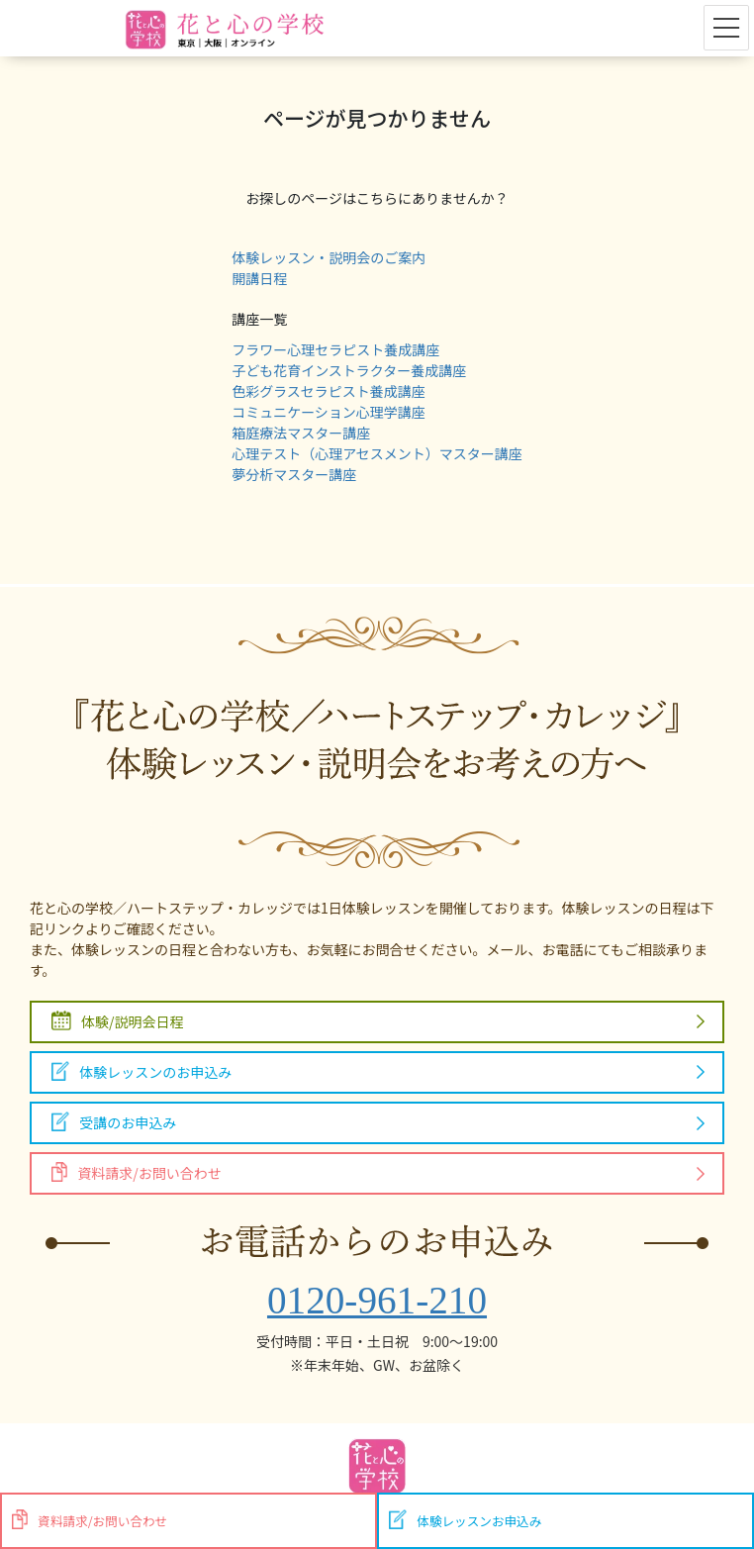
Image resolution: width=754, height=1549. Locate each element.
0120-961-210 (377, 1300)
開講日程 (259, 278)
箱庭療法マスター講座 (301, 432)
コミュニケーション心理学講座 (328, 412)
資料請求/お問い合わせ (136, 1172)
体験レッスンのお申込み (141, 1071)
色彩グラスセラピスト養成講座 (328, 391)
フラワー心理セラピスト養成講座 (335, 349)
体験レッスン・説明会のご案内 (328, 257)
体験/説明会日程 (117, 1021)
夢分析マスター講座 (294, 474)
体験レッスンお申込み (465, 1519)
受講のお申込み (113, 1122)
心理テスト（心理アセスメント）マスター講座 (377, 453)
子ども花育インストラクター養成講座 (349, 370)
